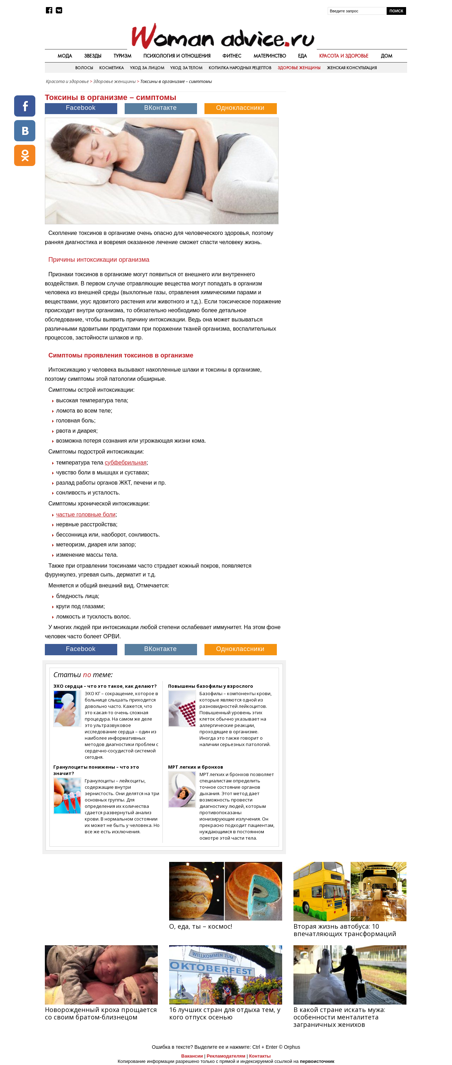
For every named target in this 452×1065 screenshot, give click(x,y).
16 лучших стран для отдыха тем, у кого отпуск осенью (224, 1013)
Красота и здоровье (344, 56)
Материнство (270, 56)
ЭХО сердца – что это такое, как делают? (105, 686)
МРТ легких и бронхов (195, 767)
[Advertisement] (347, 137)
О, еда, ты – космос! (200, 926)
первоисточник (317, 1061)
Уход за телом (186, 67)
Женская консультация (352, 67)
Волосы (84, 67)
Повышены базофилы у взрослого (210, 686)
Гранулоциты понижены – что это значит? (96, 770)
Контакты (259, 1056)
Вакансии (192, 1056)
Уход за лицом (147, 67)
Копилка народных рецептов (240, 67)
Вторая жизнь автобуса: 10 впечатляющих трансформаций (344, 930)
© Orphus (289, 1047)
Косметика (111, 67)
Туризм (122, 56)
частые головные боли (85, 514)
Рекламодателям (226, 1056)
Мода (65, 56)
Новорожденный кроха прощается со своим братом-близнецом (101, 1013)
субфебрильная (126, 463)
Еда (302, 56)
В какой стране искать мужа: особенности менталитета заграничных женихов (339, 1017)
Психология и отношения (176, 56)
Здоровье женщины (299, 67)
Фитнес (231, 56)
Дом (386, 56)
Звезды (92, 56)
